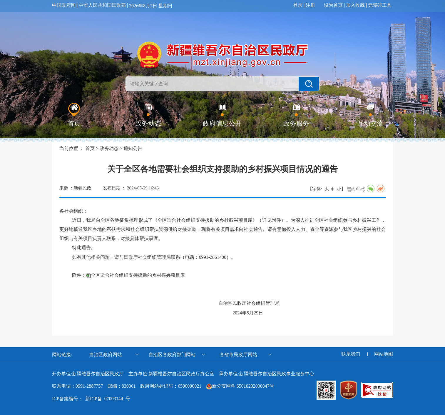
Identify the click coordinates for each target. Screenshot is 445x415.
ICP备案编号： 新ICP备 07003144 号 (91, 398)
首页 (90, 148)
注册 (310, 5)
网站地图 (383, 354)
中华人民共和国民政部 (102, 5)
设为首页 (333, 5)
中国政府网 (64, 5)
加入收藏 (355, 5)
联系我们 (350, 354)
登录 (297, 5)
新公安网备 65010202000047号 (243, 386)
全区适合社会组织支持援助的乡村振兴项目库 (138, 275)
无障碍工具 (380, 5)
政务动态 (109, 148)
